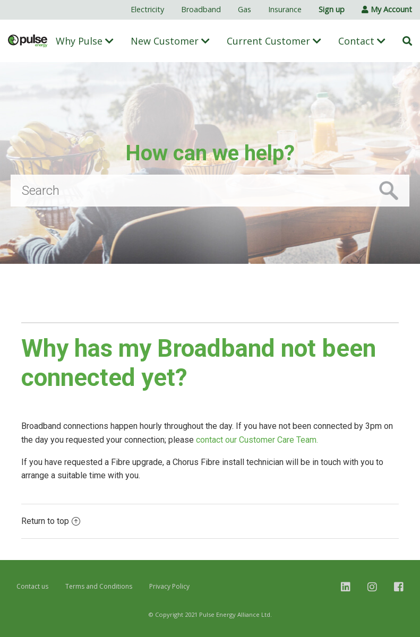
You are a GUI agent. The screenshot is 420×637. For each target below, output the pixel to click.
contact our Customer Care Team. (258, 440)
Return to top (50, 521)
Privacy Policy (169, 586)
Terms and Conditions (98, 586)
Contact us (32, 586)
